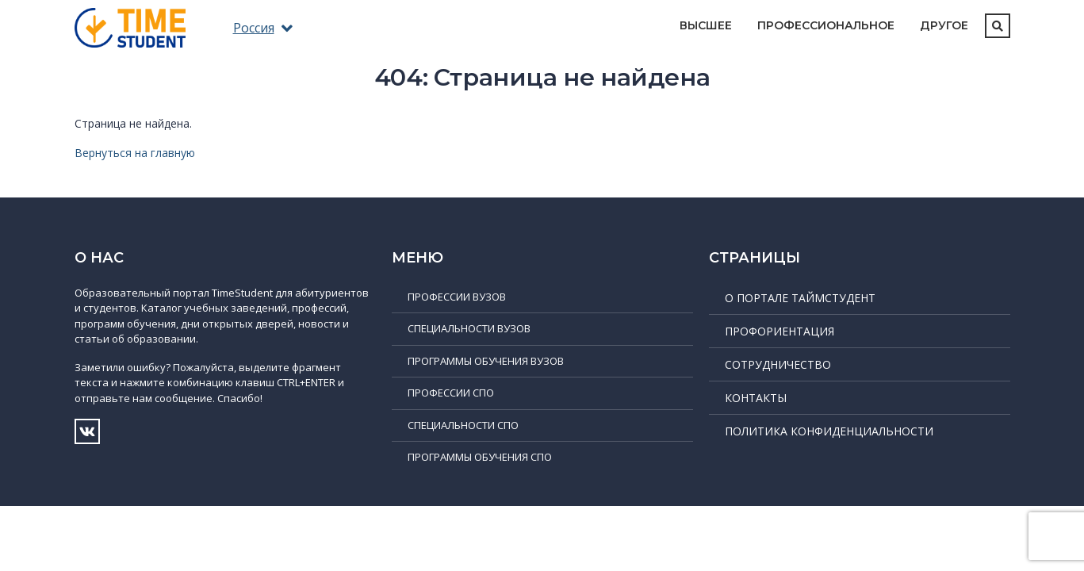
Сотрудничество (778, 364)
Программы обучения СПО (480, 457)
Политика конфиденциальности (829, 431)
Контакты (756, 397)
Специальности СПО (463, 425)
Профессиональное (825, 25)
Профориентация (779, 331)
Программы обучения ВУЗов (486, 361)
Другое (944, 25)
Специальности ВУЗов (469, 328)
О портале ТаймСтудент (800, 297)
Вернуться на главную (135, 152)
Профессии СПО (451, 392)
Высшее (706, 25)
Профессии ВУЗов (457, 296)
